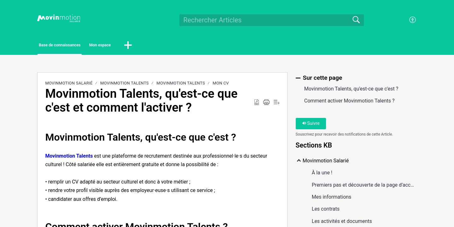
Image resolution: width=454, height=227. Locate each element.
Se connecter (386, 20)
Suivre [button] (311, 125)
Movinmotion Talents (124, 85)
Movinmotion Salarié (68, 85)
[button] (175, 46)
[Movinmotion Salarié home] (58, 18)
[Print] (266, 104)
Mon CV (221, 85)
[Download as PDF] (256, 104)
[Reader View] (276, 104)
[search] (271, 20)
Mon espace (137, 46)
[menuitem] (409, 20)
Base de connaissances (74, 46)
